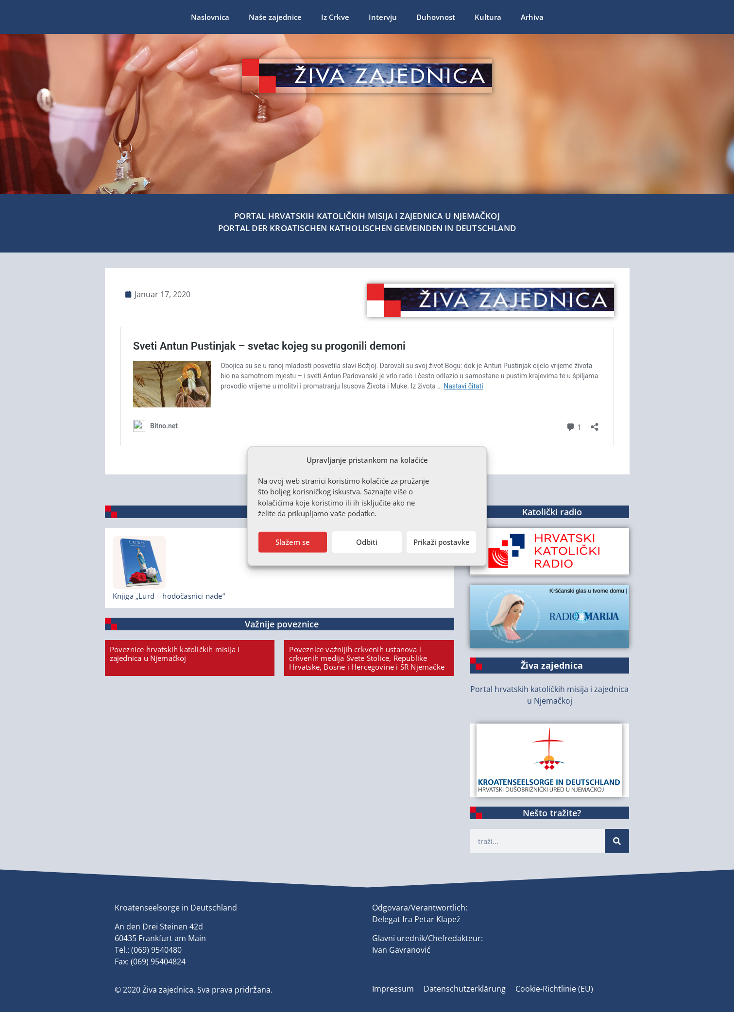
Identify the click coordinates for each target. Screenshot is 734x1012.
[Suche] (617, 841)
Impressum (393, 989)
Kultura (488, 17)
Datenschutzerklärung (465, 989)
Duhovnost (435, 17)
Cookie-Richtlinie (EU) (554, 989)
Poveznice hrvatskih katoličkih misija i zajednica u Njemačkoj (175, 653)
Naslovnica (210, 17)
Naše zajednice (275, 17)
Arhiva (532, 17)
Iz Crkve (335, 17)
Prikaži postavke (441, 542)
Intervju (383, 17)
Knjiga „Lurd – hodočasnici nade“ (169, 596)
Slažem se (292, 542)
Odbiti (366, 542)
